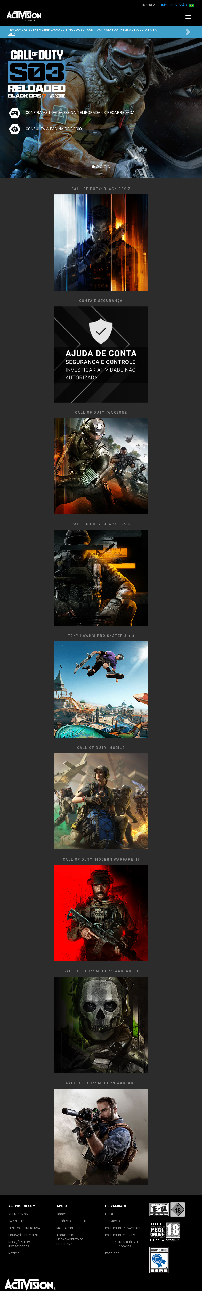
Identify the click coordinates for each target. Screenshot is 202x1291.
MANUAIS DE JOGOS (70, 1228)
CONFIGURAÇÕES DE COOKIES (125, 1244)
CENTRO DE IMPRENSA (24, 1228)
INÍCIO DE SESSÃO (174, 5)
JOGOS (61, 1214)
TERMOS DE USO (117, 1221)
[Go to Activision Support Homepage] (27, 17)
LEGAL (109, 1214)
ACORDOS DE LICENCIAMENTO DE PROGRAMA (70, 1240)
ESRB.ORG (112, 1253)
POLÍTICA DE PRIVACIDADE (123, 1228)
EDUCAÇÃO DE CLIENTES (25, 1235)
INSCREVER (150, 5)
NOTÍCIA (13, 1253)
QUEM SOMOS (18, 1214)
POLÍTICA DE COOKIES (120, 1235)
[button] (191, 4)
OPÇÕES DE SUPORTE (71, 1221)
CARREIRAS (16, 1221)
